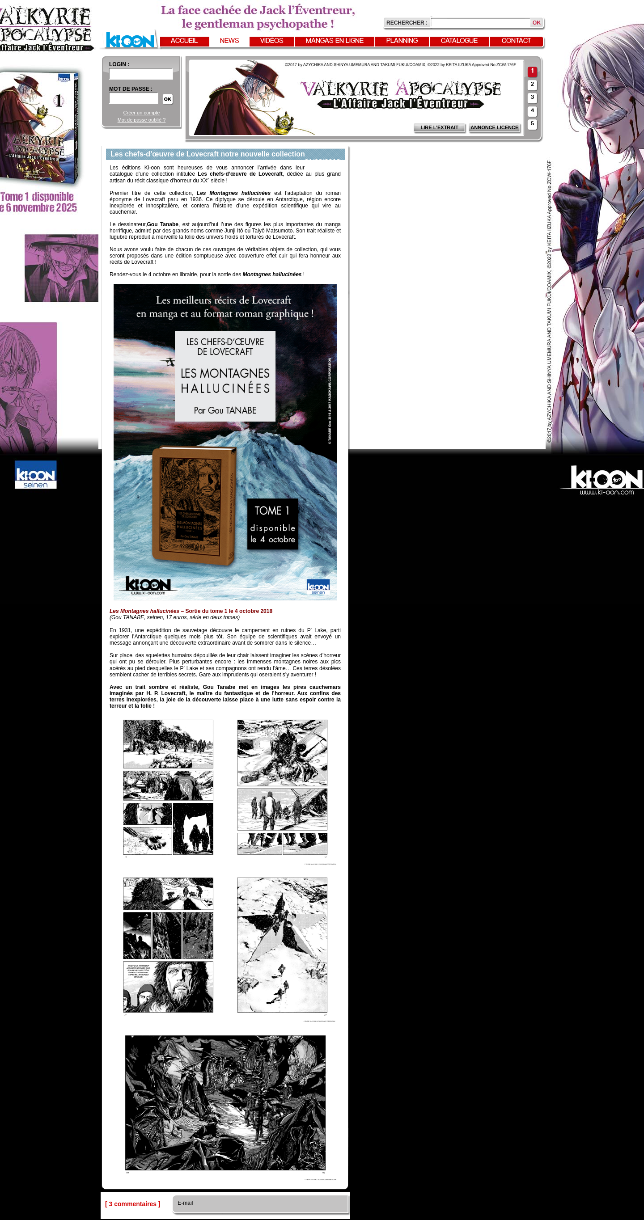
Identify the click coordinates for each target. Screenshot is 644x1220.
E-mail (184, 1203)
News (229, 41)
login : (119, 64)
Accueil (184, 41)
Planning (402, 41)
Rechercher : (407, 23)
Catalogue (459, 41)
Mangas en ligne (335, 41)
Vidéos (272, 41)
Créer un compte (141, 112)
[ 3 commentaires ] (133, 1203)
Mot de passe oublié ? (142, 119)
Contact (516, 41)
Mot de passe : (131, 89)
